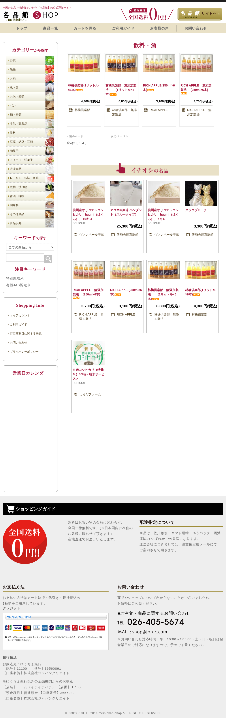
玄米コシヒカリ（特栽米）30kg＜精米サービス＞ (88, 374)
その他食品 (32, 214)
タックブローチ (199, 210)
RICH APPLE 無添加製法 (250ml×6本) (196, 89)
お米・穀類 (32, 96)
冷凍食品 (32, 169)
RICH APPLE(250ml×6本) (159, 88)
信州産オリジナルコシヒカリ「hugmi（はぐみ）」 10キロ (88, 214)
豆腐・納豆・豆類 (32, 141)
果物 (32, 69)
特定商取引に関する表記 (25, 333)
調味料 (32, 205)
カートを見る (85, 28)
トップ (21, 28)
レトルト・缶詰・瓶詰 (32, 178)
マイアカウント (20, 315)
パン (32, 105)
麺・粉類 (32, 114)
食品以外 (32, 223)
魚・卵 (32, 87)
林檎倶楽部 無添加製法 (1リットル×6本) (120, 90)
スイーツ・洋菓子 (32, 160)
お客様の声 (159, 28)
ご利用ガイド (123, 28)
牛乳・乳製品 (32, 123)
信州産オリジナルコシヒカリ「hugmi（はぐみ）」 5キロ (163, 214)
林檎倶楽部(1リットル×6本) (83, 88)
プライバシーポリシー (24, 351)
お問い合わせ (196, 28)
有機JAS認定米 (18, 285)
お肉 (32, 78)
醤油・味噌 (32, 196)
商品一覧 (50, 28)
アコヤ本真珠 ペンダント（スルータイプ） (126, 213)
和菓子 (32, 151)
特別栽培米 (15, 278)
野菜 (32, 60)
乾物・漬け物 (32, 187)
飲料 (32, 132)
